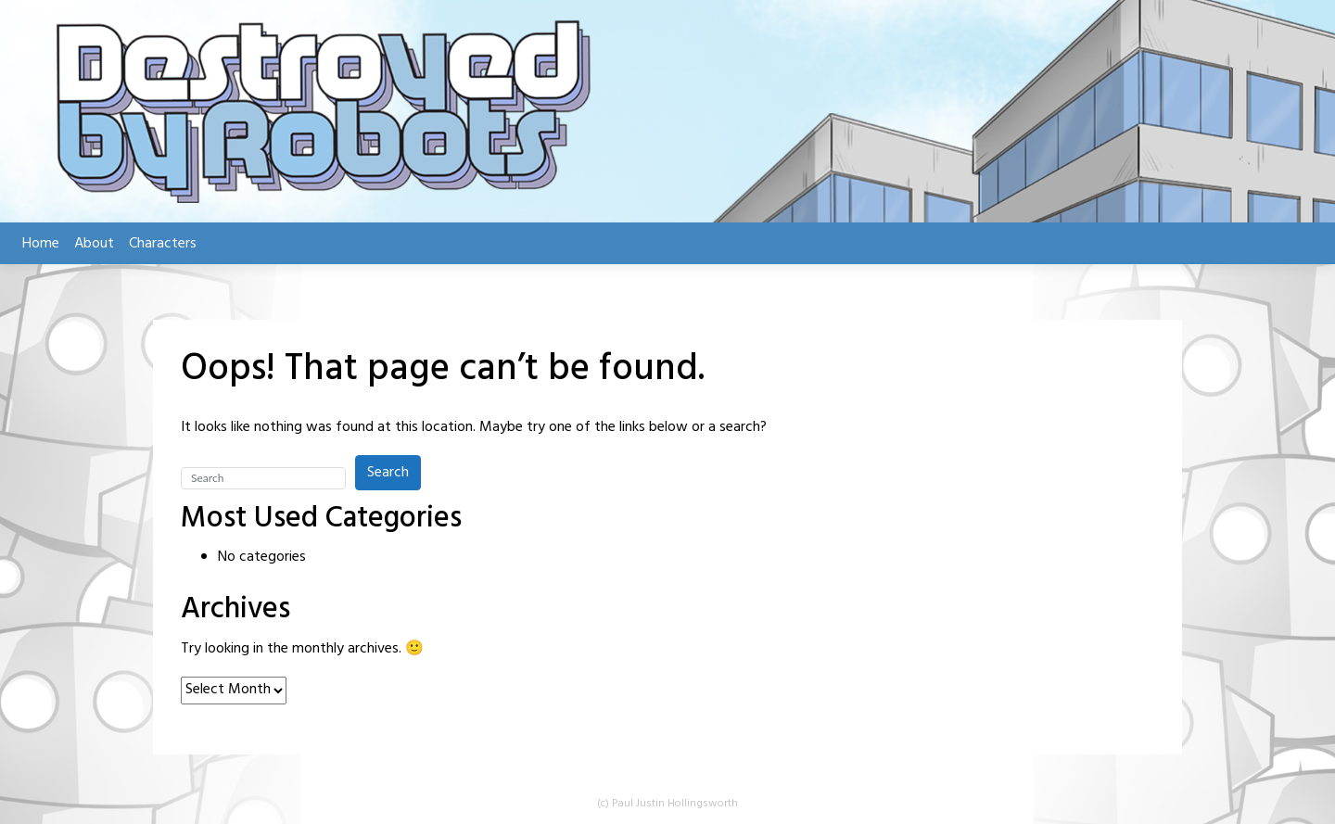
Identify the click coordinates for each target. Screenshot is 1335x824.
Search (388, 473)
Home (40, 244)
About (94, 244)
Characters (163, 244)
